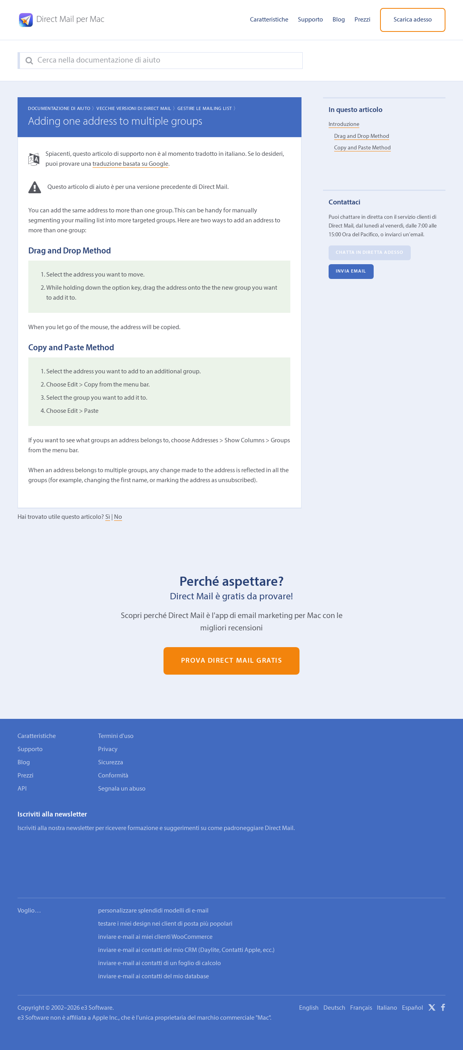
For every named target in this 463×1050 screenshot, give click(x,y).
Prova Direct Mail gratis (231, 660)
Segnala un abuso (122, 789)
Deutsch (334, 984)
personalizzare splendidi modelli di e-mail (153, 886)
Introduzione (344, 125)
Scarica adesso (413, 20)
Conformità (113, 776)
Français (361, 984)
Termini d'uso (116, 736)
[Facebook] (443, 984)
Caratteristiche (269, 20)
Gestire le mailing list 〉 (207, 108)
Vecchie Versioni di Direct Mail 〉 (137, 108)
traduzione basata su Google (130, 164)
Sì (107, 517)
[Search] (29, 61)
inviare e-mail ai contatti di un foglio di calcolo (159, 939)
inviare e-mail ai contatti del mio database (153, 952)
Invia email (351, 271)
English (309, 984)
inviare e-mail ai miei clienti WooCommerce (155, 913)
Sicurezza (110, 763)
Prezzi (362, 20)
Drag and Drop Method (361, 136)
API (22, 789)
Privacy (108, 749)
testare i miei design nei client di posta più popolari (165, 900)
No (118, 517)
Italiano (387, 984)
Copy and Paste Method (362, 148)
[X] (432, 984)
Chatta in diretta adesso (369, 253)
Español (412, 984)
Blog (339, 20)
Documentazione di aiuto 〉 (62, 108)
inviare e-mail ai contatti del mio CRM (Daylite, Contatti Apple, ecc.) (186, 926)
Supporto (310, 20)
